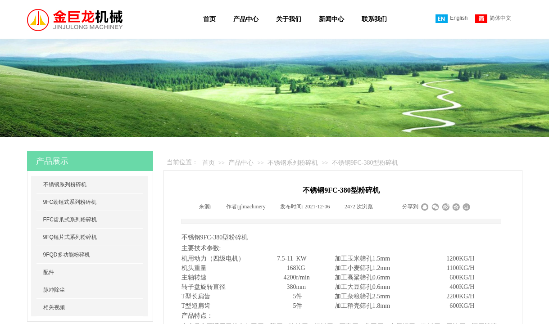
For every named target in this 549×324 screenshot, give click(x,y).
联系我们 (374, 19)
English (451, 18)
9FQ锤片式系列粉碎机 (70, 237)
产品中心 (246, 19)
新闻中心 (331, 19)
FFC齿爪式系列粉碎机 (70, 219)
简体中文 (493, 18)
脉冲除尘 (54, 290)
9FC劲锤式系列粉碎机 (70, 202)
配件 (48, 272)
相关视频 (54, 307)
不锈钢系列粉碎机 (293, 162)
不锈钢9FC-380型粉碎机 (365, 162)
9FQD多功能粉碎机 (66, 255)
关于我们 (288, 19)
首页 (209, 19)
